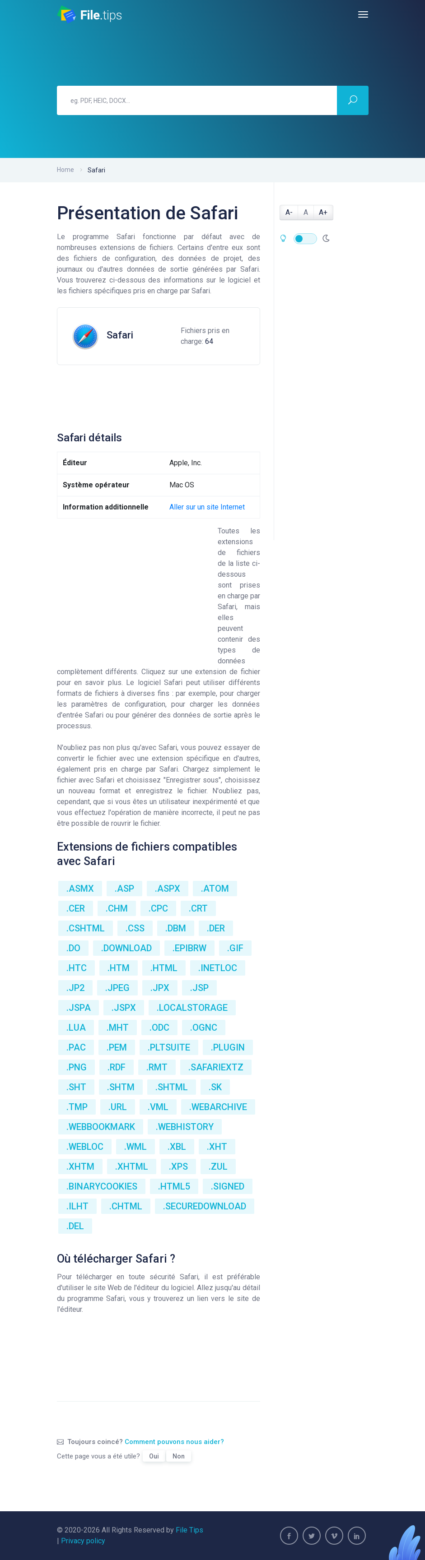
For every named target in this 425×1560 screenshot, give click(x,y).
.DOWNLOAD (126, 948)
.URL (117, 1107)
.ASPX (167, 888)
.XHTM (80, 1166)
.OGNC (203, 1027)
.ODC (159, 1027)
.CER (75, 908)
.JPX (159, 987)
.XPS (178, 1166)
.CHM (117, 908)
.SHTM (121, 1087)
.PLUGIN (228, 1047)
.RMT (157, 1067)
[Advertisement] (221, 394)
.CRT (198, 908)
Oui (154, 1456)
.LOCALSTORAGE (192, 1007)
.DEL (75, 1226)
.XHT (217, 1146)
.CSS (135, 928)
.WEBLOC (84, 1146)
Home (65, 169)
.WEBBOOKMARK (100, 1126)
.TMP (77, 1107)
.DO (73, 948)
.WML (135, 1146)
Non (179, 1456)
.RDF (116, 1067)
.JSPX (124, 1007)
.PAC (76, 1047)
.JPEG (117, 987)
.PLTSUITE (169, 1047)
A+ (323, 212)
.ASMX (80, 888)
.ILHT (77, 1206)
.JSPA (78, 1007)
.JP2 (75, 987)
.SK (215, 1087)
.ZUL (218, 1166)
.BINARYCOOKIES (101, 1186)
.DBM (175, 928)
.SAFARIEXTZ (215, 1067)
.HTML (163, 968)
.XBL (177, 1146)
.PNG (76, 1067)
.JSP (199, 987)
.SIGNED (227, 1186)
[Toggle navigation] (363, 14)
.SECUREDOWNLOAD (204, 1206)
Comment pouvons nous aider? (174, 1442)
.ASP (124, 888)
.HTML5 (174, 1186)
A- (289, 212)
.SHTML (171, 1087)
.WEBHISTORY (185, 1126)
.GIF (235, 948)
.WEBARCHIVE (218, 1107)
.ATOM (215, 888)
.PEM (117, 1047)
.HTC (76, 968)
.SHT (76, 1087)
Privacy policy (83, 1541)
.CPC (158, 908)
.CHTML (125, 1206)
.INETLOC (217, 968)
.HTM (118, 968)
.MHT (118, 1027)
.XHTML (131, 1166)
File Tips (189, 1530)
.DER (216, 928)
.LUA (76, 1027)
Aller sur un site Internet (207, 507)
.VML (158, 1107)
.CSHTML (85, 928)
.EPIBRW (189, 948)
